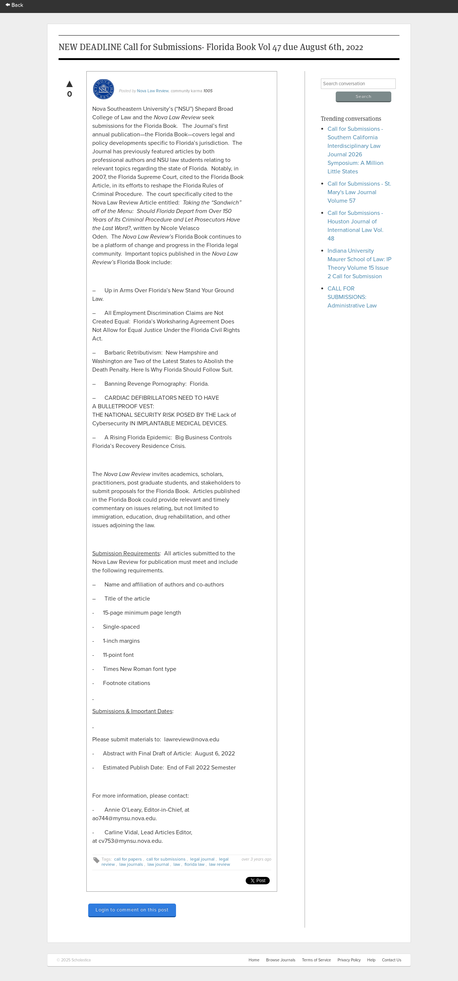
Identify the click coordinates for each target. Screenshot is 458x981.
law (176, 864)
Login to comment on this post (132, 910)
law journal (158, 864)
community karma (186, 91)
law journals (131, 864)
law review (219, 864)
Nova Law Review (153, 91)
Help (371, 960)
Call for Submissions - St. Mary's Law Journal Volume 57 (359, 192)
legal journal (202, 859)
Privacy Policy (349, 960)
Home (254, 960)
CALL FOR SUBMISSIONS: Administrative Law (352, 297)
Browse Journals (280, 960)
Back (14, 5)
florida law (195, 864)
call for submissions (166, 859)
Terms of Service (316, 960)
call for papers (128, 859)
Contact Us (391, 960)
